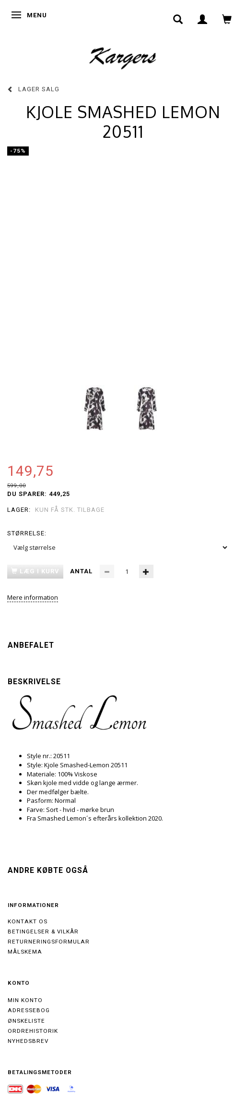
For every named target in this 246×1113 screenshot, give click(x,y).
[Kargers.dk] (123, 57)
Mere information (32, 597)
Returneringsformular (49, 941)
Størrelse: (27, 533)
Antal (82, 571)
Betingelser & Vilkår (43, 931)
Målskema (25, 951)
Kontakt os (27, 921)
